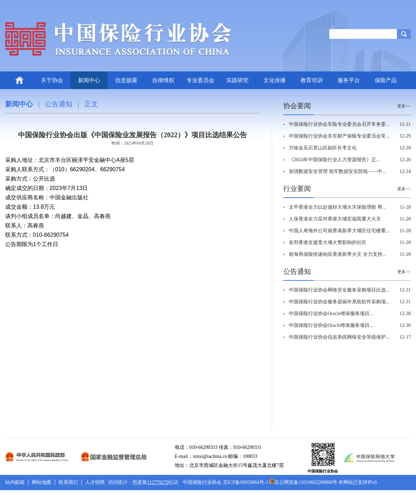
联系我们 (68, 482)
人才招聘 (95, 482)
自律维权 (163, 80)
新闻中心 (89, 80)
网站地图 (41, 482)
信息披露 (126, 80)
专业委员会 (200, 80)
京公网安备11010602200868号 (303, 482)
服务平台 (349, 80)
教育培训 (312, 80)
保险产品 (386, 80)
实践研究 (237, 80)
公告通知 (58, 104)
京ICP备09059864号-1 (245, 482)
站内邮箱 (15, 482)
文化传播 (274, 80)
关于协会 (52, 80)
